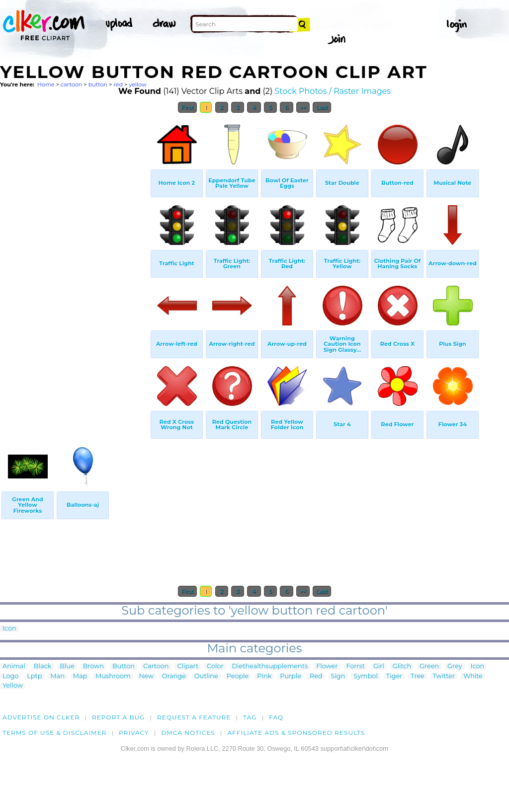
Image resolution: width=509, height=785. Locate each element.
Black (42, 666)
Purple (290, 676)
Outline (206, 676)
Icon (9, 629)
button (97, 84)
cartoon (71, 84)
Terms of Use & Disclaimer (54, 732)
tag (249, 717)
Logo (10, 676)
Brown (93, 666)
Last (322, 107)
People (238, 676)
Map (80, 676)
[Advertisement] (74, 267)
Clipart (187, 666)
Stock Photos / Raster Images (332, 91)
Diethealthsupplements (270, 666)
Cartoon (156, 666)
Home (46, 84)
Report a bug (118, 717)
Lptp (34, 676)
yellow (137, 84)
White (473, 676)
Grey (454, 666)
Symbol (365, 676)
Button (123, 666)
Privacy (134, 732)
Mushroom (112, 676)
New (146, 676)
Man (57, 676)
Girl (378, 666)
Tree (417, 676)
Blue (67, 666)
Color (215, 666)
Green (429, 666)
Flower (327, 666)
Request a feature (194, 717)
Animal (13, 666)
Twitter (444, 676)
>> (303, 107)
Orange (174, 676)
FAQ (276, 717)
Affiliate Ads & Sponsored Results (296, 732)
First (187, 107)
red (118, 84)
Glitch (402, 666)
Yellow (12, 686)
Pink (264, 676)
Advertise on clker (41, 717)
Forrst (355, 666)
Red (316, 676)
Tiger (394, 676)
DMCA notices (188, 732)
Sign (338, 676)
